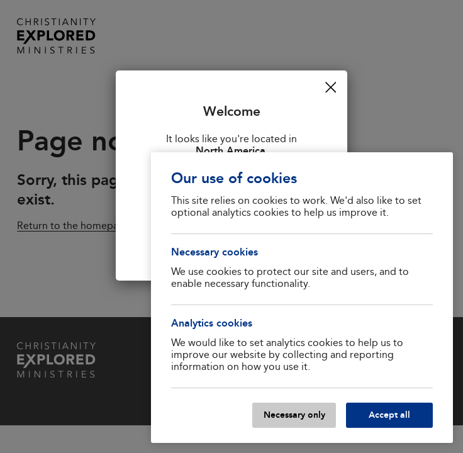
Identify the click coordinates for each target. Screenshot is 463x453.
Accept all (389, 414)
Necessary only (294, 414)
